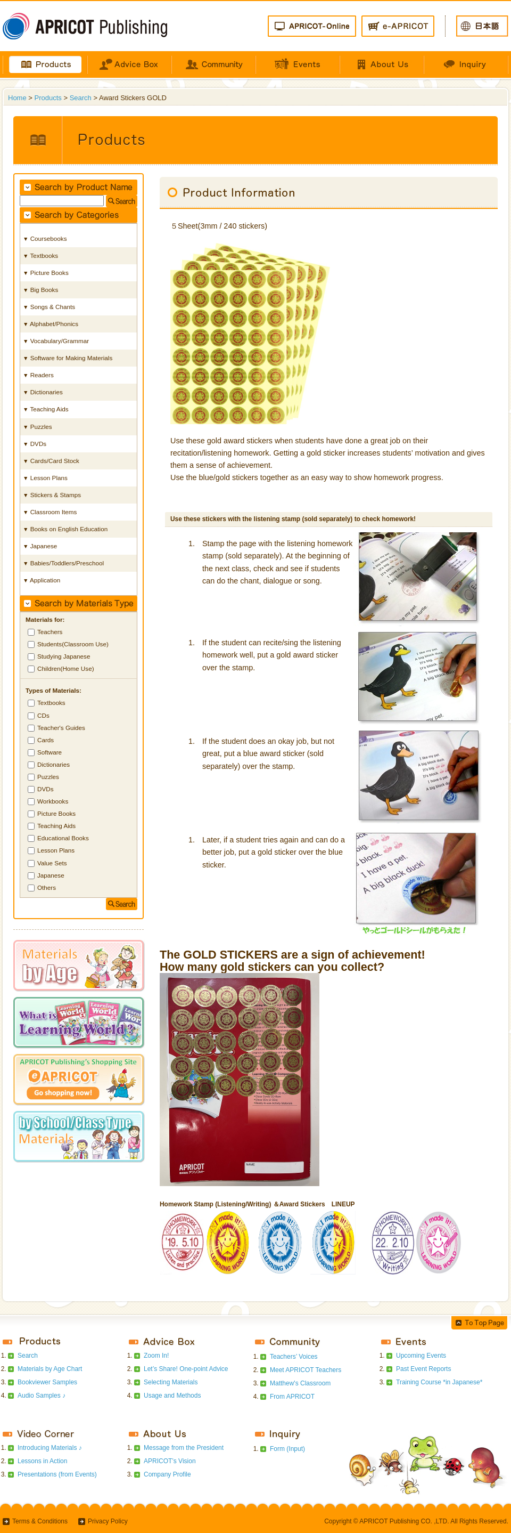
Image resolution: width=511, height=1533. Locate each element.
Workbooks (52, 801)
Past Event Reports (423, 1369)
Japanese (50, 875)
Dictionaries (53, 764)
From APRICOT (292, 1396)
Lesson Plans (56, 850)
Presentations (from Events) (57, 1474)
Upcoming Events (421, 1355)
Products (48, 98)
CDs (43, 715)
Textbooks (51, 702)
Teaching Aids (56, 825)
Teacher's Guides (61, 727)
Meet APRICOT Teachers (305, 1370)
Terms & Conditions (40, 1521)
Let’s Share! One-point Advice (186, 1369)
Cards (45, 739)
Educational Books (63, 837)
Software (49, 752)
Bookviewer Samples (47, 1382)
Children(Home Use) (65, 668)
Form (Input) (287, 1449)
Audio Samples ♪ (41, 1395)
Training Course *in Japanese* (439, 1382)
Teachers (49, 631)
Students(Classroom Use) (73, 643)
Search (81, 98)
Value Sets (52, 862)
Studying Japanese (63, 656)
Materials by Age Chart (50, 1369)
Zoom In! (156, 1355)
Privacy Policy (108, 1521)
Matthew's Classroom (300, 1383)
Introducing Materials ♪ (50, 1447)
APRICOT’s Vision (170, 1461)
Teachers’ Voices (294, 1356)
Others (46, 887)
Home (17, 98)
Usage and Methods (172, 1395)
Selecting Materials (170, 1382)
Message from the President (184, 1447)
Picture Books (56, 813)
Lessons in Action (42, 1461)
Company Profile (167, 1474)
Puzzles (48, 776)
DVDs (45, 788)
